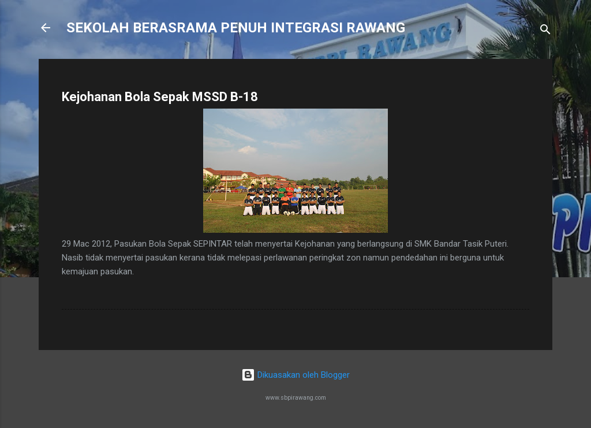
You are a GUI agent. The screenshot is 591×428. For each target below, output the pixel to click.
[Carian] (545, 31)
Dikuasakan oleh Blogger (295, 375)
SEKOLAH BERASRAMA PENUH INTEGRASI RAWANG (235, 28)
